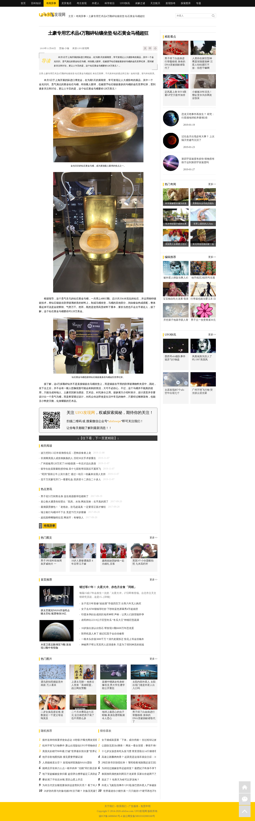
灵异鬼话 (66, 3)
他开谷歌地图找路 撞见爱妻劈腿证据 (62, 757)
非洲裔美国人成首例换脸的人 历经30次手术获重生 (68, 458)
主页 (70, 16)
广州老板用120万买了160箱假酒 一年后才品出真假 (68, 463)
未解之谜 (140, 3)
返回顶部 (245, 811)
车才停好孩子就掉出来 (175, 224)
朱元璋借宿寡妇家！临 (203, 244)
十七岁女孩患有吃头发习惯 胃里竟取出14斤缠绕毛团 (130, 751)
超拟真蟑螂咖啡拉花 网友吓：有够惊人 (62, 517)
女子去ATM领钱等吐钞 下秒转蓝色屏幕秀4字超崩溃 (109, 609)
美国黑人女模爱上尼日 (175, 244)
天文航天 (155, 3)
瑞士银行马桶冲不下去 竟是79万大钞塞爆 (63, 512)
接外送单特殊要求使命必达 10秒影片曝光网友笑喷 (70, 740)
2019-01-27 (189, 169)
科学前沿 (110, 3)
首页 (23, 3)
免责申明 (146, 806)
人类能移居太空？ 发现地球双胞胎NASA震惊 (67, 762)
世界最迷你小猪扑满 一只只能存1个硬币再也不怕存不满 (134, 791)
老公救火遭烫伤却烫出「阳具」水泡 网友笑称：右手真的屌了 (74, 501)
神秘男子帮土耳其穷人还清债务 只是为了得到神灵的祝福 (112, 644)
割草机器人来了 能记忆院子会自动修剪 (102, 633)
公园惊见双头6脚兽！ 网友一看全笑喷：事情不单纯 (130, 745)
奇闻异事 (51, 3)
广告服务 (133, 806)
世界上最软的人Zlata (203, 224)
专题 (198, 3)
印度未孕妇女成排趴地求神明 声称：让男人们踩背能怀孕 (112, 614)
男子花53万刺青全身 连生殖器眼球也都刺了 (65, 496)
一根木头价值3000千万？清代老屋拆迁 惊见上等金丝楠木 (112, 639)
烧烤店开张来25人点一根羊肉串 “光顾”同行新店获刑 (71, 768)
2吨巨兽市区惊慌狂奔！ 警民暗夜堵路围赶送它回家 (130, 762)
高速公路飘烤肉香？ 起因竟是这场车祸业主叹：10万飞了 (133, 757)
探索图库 (186, 3)
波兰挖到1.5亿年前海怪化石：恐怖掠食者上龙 (66, 453)
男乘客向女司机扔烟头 (203, 203)
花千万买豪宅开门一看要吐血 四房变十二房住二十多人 (71, 479)
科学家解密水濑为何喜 (175, 203)
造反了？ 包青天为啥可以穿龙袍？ (121, 779)
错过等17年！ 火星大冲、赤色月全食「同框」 (108, 587)
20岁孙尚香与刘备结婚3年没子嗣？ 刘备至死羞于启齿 (73, 791)
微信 (245, 799)
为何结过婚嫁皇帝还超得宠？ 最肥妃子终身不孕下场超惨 (133, 768)
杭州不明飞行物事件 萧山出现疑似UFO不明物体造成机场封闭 (76, 745)
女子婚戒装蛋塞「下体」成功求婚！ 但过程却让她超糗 (132, 740)
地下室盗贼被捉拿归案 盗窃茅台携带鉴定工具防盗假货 (72, 774)
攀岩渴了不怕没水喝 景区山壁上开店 (62, 779)
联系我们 (121, 806)
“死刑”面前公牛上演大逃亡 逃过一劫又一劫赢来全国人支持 (73, 474)
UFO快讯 (125, 3)
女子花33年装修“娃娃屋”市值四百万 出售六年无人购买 (111, 603)
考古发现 (82, 3)
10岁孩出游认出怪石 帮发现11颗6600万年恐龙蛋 (107, 628)
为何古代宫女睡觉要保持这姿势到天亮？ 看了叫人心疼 (72, 785)
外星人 (95, 3)
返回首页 (245, 787)
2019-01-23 (189, 147)
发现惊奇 (170, 3)
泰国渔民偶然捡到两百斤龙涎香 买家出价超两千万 (129, 774)
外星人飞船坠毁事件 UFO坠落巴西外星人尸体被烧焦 (130, 785)
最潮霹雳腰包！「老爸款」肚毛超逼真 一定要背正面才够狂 (73, 507)
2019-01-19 (189, 124)
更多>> (153, 537)
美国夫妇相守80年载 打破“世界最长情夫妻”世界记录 (71, 751)
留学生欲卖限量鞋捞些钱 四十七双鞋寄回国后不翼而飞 (71, 469)
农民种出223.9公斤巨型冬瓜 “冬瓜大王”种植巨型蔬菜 (110, 620)
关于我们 (109, 806)
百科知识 (36, 3)
